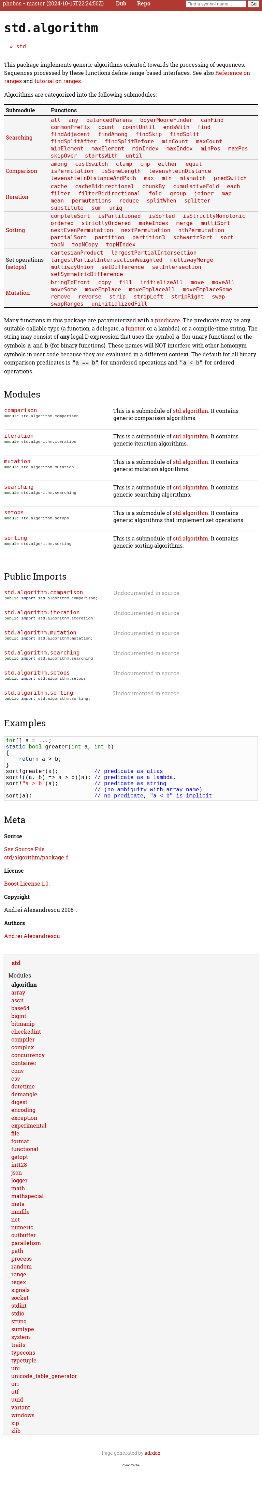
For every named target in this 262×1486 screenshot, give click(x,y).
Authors (14, 938)
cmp (145, 164)
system (20, 1352)
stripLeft (148, 296)
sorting (15, 536)
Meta (14, 835)
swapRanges (67, 304)
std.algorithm (190, 408)
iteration (19, 434)
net (15, 1235)
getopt (19, 1172)
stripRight (187, 296)
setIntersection (176, 267)
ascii (17, 1015)
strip (117, 296)
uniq (115, 208)
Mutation (18, 292)
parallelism (26, 1258)
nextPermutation (146, 230)
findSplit (185, 134)
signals (20, 1305)
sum (96, 208)
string (19, 1336)
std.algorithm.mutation (40, 632)
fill (125, 282)
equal (194, 164)
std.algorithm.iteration (42, 611)
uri (15, 1399)
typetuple (24, 1375)
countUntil (138, 127)
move (197, 282)
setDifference (122, 267)
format (20, 1156)
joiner (204, 193)
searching (19, 485)
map (227, 193)
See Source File (24, 864)
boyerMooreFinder (166, 120)
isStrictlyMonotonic (214, 216)
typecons (23, 1368)
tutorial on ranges (57, 80)
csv (15, 1094)
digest (19, 1117)
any (73, 120)
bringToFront (70, 282)
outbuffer (23, 1250)
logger (19, 1195)
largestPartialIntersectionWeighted (107, 260)
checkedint (26, 1047)
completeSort (70, 216)
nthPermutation (201, 230)
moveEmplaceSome (207, 289)
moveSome (64, 289)
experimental (28, 1141)
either (168, 164)
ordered (62, 223)
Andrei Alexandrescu (32, 951)
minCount (175, 141)
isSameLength (121, 171)
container (24, 1078)
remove (61, 296)
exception (24, 1133)
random (21, 1282)
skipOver (64, 155)
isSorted (162, 216)
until (134, 155)
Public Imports (35, 574)
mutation (17, 459)
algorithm (24, 1000)
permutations (91, 200)
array (18, 1008)
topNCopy (85, 244)
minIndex (145, 148)
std (21, 46)
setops (16, 266)
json (16, 1188)
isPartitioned (119, 216)
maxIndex (179, 148)
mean (57, 200)
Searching (19, 137)
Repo (143, 3)
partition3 (148, 237)
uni (15, 1383)
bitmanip (23, 1039)
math (18, 1203)
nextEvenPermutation (82, 230)
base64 (20, 1023)
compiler (23, 1055)
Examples (25, 725)
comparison (20, 408)
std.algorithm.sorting (38, 694)
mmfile (20, 1227)
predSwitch (230, 178)
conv (17, 1086)
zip (15, 1438)
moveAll (223, 282)
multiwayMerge (191, 260)
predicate (167, 320)
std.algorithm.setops (37, 673)
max (149, 178)
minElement (67, 148)
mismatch (192, 178)
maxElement (107, 148)
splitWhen (161, 200)
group (178, 193)
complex (22, 1062)
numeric (22, 1242)
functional (24, 1164)
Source (13, 851)
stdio (17, 1328)
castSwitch (91, 164)
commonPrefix (70, 127)
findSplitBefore (129, 141)
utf (15, 1407)
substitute (67, 208)
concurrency (28, 1070)
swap (218, 296)
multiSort (215, 223)
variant (20, 1422)
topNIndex (121, 244)
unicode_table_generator (44, 1391)
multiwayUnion (72, 267)
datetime (23, 1101)
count (106, 127)
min (167, 178)
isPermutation (72, 171)
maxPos (238, 148)
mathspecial (27, 1211)
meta (18, 1219)
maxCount (209, 141)
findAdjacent (70, 134)
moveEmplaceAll (152, 289)
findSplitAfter (74, 141)
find (204, 127)
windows (22, 1430)
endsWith (176, 127)
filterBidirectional (109, 193)
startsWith (101, 155)
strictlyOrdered (106, 223)
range (18, 1289)
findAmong (113, 134)
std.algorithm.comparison (43, 590)
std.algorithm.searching (42, 652)
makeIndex (154, 223)
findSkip (148, 134)
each (233, 186)
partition (110, 237)
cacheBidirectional (104, 186)
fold (155, 193)
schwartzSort (193, 237)
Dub (121, 3)
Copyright (17, 912)
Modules (22, 392)
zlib (15, 1446)
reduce (129, 200)
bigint (18, 1031)
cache (59, 186)
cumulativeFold (196, 186)
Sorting (15, 229)
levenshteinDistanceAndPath (93, 178)
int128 (19, 1180)
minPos (210, 148)
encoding (23, 1125)
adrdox (152, 1468)
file (15, 1148)
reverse (89, 296)
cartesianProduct (77, 252)
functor (135, 328)
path (17, 1266)
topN (57, 244)
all (56, 120)
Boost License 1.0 (26, 899)
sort (227, 237)
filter (61, 193)
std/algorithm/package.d (36, 872)
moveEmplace (103, 289)
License (14, 886)
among (59, 164)
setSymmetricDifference (87, 274)
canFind (212, 120)
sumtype (22, 1344)
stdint (19, 1321)
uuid (17, 1415)
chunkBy (153, 186)
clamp (124, 164)
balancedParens (109, 120)
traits (18, 1360)
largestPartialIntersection (153, 252)
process (21, 1274)
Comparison (21, 170)
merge (184, 223)
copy (104, 282)
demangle (24, 1109)
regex (18, 1297)
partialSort (69, 237)
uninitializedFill (119, 304)
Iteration (17, 196)
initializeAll (161, 282)
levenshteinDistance (180, 171)
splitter (197, 200)
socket (20, 1313)
